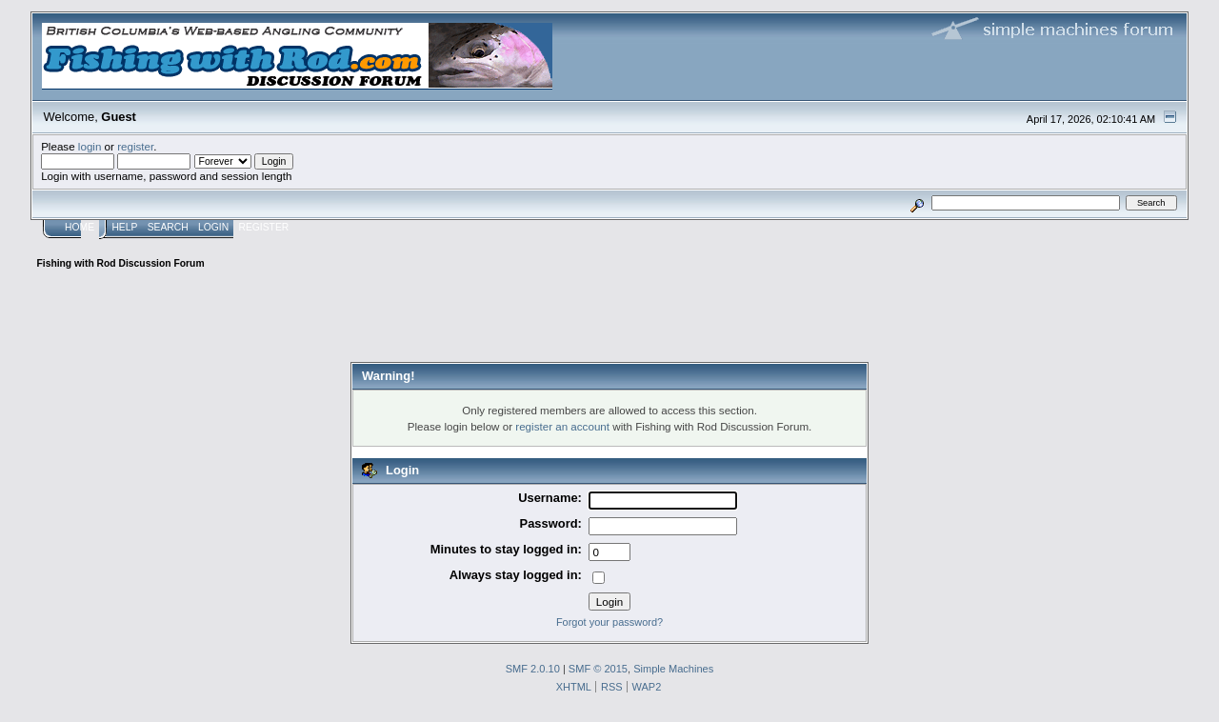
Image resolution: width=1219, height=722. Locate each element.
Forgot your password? (609, 622)
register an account (562, 426)
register (135, 146)
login (90, 146)
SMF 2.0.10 (533, 668)
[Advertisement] (609, 319)
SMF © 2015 (598, 668)
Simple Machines (673, 668)
